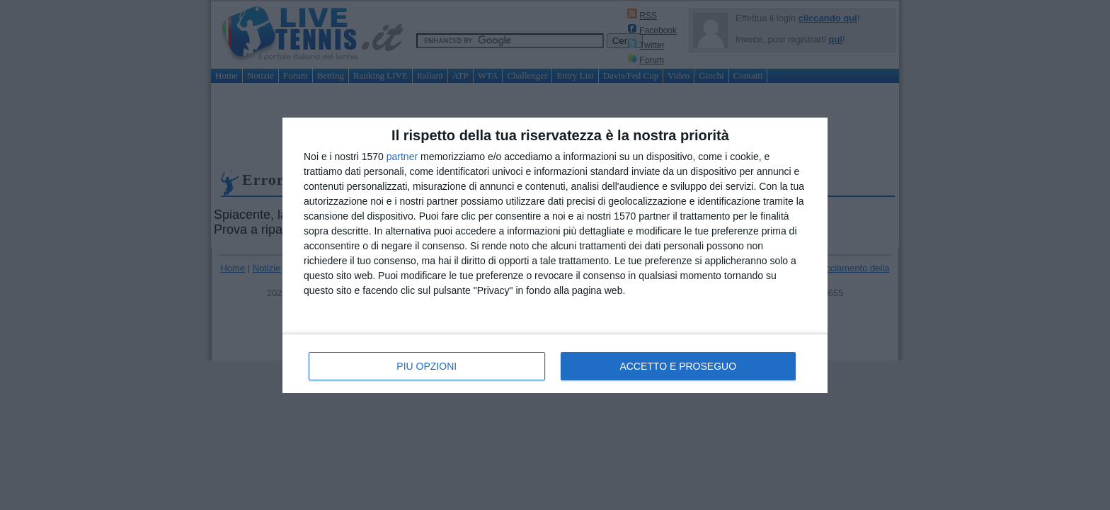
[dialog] (555, 255)
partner (402, 157)
